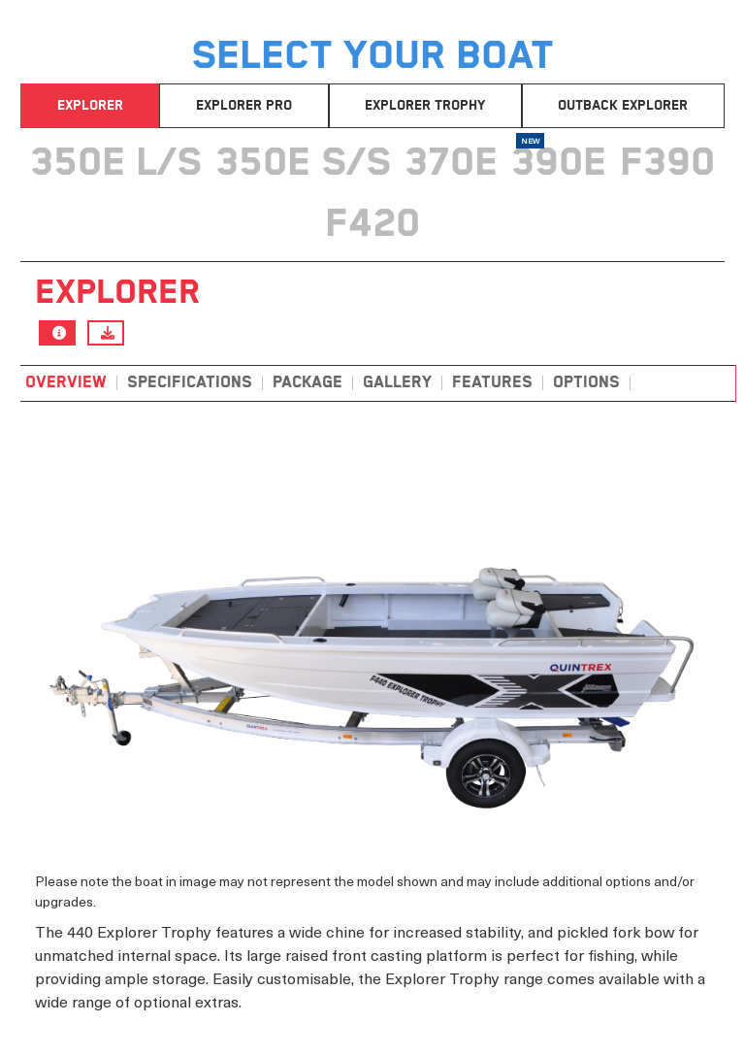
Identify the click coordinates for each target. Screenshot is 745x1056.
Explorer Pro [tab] (244, 106)
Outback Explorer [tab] (623, 106)
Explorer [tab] (90, 106)
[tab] (116, 159)
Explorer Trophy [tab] (425, 106)
